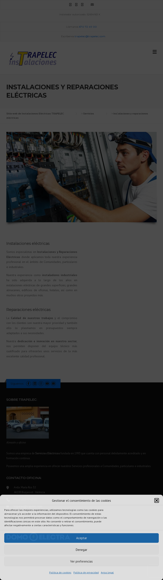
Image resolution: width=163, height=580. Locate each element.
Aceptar (81, 538)
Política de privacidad (86, 572)
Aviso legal (107, 572)
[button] (157, 500)
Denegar (81, 550)
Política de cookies (60, 572)
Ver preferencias (81, 561)
